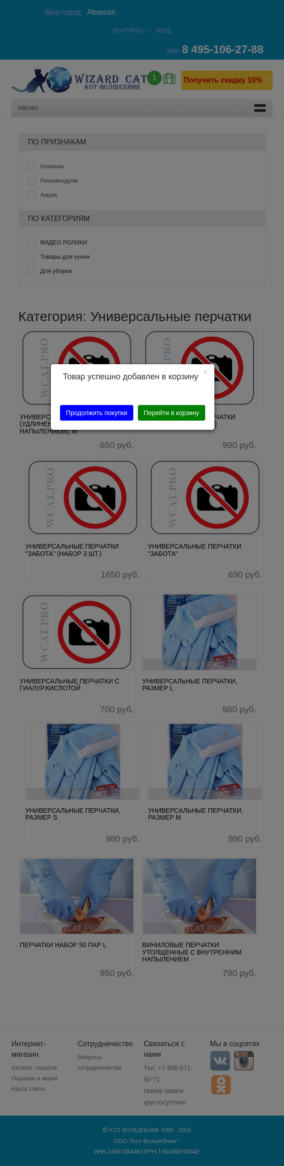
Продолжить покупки (96, 412)
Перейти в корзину (171, 412)
